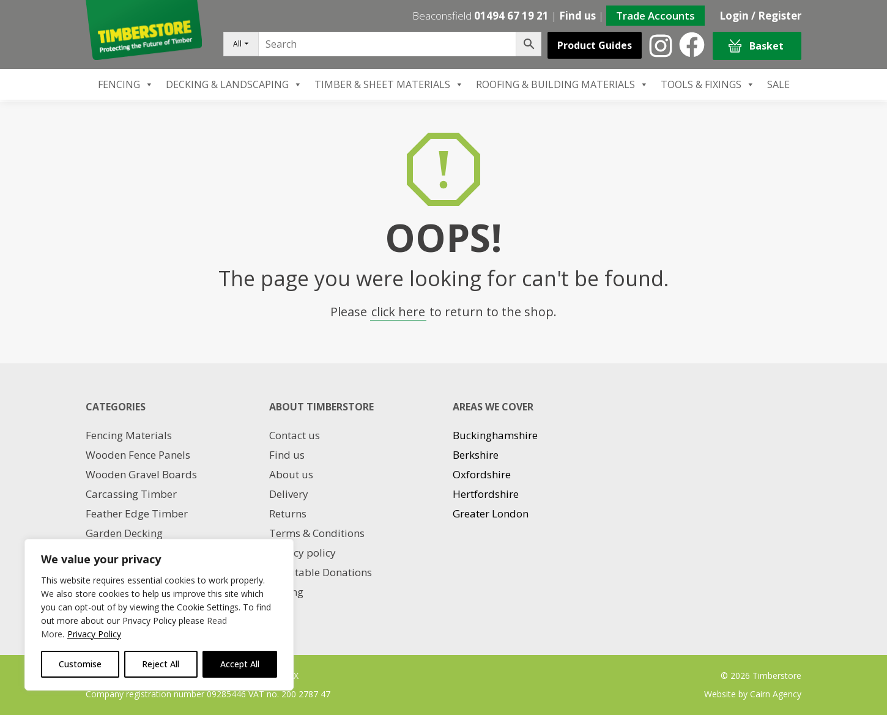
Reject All (160, 664)
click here (398, 311)
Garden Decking (124, 533)
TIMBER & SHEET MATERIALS (389, 84)
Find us (577, 16)
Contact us (294, 435)
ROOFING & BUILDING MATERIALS (562, 84)
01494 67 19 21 (511, 16)
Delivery (288, 494)
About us (291, 474)
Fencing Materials (129, 435)
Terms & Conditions (317, 533)
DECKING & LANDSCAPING (234, 84)
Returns (287, 513)
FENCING (126, 84)
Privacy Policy (94, 634)
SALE (778, 84)
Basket (756, 46)
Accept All (239, 664)
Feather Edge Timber (137, 513)
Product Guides (594, 45)
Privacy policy (302, 553)
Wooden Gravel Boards (141, 474)
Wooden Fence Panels (138, 455)
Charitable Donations (320, 572)
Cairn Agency (775, 694)
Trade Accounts (655, 16)
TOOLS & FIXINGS (708, 84)
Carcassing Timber (131, 494)
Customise (80, 664)
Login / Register (760, 16)
